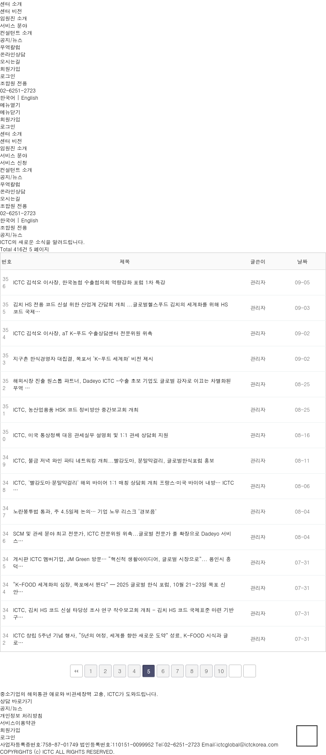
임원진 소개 (13, 18)
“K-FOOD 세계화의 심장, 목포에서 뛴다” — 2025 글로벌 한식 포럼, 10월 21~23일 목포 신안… (119, 588)
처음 (76, 671)
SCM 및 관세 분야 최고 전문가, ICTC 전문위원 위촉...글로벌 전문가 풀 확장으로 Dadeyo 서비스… (122, 537)
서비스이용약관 (18, 722)
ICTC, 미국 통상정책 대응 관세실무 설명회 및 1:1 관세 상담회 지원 (91, 434)
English (29, 97)
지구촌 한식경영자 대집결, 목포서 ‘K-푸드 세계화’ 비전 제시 (83, 358)
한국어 (7, 97)
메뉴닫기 (10, 111)
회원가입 (10, 68)
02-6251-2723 (18, 90)
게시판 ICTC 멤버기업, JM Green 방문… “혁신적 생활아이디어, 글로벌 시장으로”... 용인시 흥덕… (122, 562)
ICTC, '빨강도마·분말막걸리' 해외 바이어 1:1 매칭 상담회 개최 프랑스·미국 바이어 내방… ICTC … (123, 486)
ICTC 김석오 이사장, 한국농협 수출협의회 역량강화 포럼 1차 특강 (89, 282)
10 (220, 671)
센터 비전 (11, 10)
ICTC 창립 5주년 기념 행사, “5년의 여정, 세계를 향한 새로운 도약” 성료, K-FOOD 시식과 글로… (120, 639)
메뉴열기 (10, 104)
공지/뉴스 (11, 39)
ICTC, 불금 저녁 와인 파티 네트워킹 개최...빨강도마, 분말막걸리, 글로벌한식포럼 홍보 (113, 460)
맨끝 (249, 671)
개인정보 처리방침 (21, 715)
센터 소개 (11, 3)
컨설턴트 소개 (16, 32)
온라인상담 (12, 54)
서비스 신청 (13, 162)
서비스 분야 (13, 25)
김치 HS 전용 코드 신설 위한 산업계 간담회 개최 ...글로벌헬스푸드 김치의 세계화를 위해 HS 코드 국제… (120, 307)
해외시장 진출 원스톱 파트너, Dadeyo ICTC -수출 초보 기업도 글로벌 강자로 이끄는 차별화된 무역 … (122, 384)
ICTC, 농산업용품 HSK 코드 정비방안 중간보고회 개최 (76, 409)
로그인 (7, 75)
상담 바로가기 (16, 700)
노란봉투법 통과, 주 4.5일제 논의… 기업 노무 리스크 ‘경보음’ (85, 511)
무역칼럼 (10, 47)
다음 (235, 671)
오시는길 (10, 61)
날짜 (302, 261)
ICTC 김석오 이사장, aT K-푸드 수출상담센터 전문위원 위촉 (83, 333)
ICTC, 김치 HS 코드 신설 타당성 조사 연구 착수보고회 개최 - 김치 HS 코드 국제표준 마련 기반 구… (123, 613)
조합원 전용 (13, 83)
